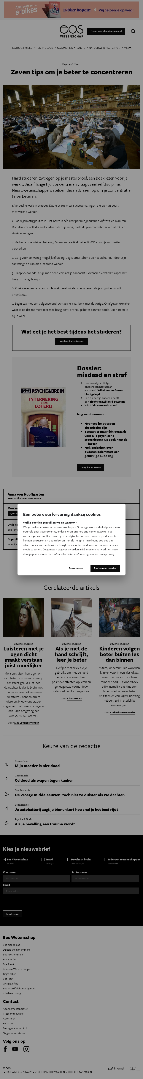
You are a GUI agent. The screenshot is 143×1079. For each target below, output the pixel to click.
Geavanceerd (76, 568)
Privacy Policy (106, 554)
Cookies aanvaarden (105, 568)
